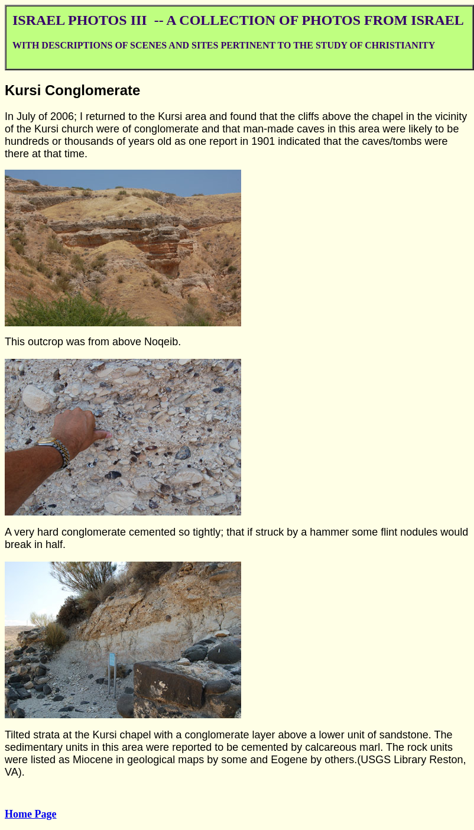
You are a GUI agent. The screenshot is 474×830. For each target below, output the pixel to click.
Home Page (30, 814)
